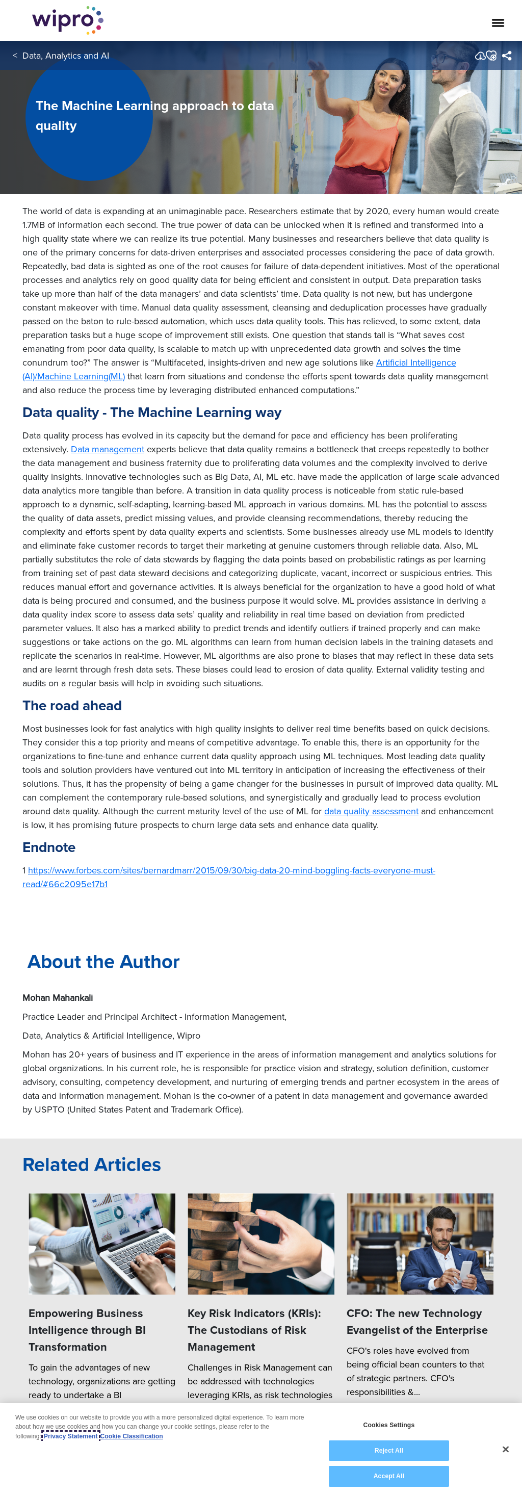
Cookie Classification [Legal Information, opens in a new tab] (131, 1436)
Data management (107, 449)
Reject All (389, 1450)
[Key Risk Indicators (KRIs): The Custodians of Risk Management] (261, 1244)
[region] (261, 1450)
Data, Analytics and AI (65, 55)
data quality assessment (371, 811)
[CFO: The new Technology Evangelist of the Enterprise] (420, 1244)
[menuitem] (506, 55)
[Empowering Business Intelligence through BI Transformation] (102, 1244)
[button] (490, 55)
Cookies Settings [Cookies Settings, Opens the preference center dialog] (388, 1425)
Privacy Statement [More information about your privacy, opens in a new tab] (71, 1436)
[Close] (505, 1449)
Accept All (389, 1476)
